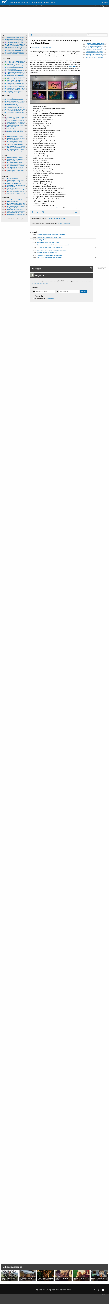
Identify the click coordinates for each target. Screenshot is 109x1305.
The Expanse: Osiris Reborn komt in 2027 (15, 167)
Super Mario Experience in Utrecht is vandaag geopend (15, 143)
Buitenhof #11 (15, 128)
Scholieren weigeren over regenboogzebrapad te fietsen (15, 123)
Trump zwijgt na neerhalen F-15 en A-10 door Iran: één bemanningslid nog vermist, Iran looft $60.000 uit (15, 91)
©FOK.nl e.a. (105, 1295)
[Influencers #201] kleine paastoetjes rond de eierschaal (15, 119)
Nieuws (10, 6)
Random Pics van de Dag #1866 (15, 44)
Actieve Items (4, 6)
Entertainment (20, 2)
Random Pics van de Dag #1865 (15, 55)
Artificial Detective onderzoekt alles (15, 147)
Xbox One (53, 35)
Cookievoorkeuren (65, 1290)
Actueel (12, 2)
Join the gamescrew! (63, 223)
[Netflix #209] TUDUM (15, 126)
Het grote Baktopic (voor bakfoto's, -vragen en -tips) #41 (15, 130)
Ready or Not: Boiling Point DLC (15, 183)
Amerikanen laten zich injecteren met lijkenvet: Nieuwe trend (15, 53)
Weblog (102, 6)
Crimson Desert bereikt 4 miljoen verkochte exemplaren (15, 159)
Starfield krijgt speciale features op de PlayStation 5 (15, 136)
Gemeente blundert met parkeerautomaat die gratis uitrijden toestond (15, 39)
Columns (17, 6)
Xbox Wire (72, 66)
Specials (35, 6)
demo (53, 207)
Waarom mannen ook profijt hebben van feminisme (15, 41)
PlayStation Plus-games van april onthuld (15, 138)
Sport (28, 2)
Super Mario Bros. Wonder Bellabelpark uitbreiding (15, 146)
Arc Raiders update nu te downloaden (15, 141)
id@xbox (58, 207)
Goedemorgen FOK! (15, 69)
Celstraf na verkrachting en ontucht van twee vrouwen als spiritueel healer (15, 85)
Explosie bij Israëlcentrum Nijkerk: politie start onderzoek (15, 52)
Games (34, 2)
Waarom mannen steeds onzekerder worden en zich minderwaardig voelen (15, 42)
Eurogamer (76, 207)
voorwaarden (50, 298)
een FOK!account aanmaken (40, 283)
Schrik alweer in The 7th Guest (15, 212)
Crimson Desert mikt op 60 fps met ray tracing (15, 185)
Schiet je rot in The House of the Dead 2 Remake (15, 193)
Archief (40, 6)
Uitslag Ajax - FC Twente (15, 64)
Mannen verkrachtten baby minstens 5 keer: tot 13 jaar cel (15, 49)
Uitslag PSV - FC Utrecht (15, 81)
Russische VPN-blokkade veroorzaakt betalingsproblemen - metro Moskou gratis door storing (15, 89)
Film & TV (41, 2)
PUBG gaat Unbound (15, 139)
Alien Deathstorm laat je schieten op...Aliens (15, 149)
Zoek (107, 6)
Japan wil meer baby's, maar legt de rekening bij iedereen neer (15, 86)
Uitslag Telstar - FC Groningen (15, 80)
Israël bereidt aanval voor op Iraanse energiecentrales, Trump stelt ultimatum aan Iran (15, 77)
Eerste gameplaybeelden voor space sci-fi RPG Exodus (15, 214)
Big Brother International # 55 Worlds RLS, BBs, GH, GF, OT (15, 117)
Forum (96, 6)
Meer (53, 2)
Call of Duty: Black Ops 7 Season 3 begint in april (15, 170)
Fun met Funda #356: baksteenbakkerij (15, 62)
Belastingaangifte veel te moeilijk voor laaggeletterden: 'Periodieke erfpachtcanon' (15, 37)
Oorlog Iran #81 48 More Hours (15, 131)
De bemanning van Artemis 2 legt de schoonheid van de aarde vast (15, 75)
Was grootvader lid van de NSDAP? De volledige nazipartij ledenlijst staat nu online (15, 88)
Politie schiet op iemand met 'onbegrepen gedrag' (15, 50)
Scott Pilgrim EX (15, 186)
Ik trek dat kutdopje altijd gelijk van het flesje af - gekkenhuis (15, 47)
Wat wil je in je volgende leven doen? (15, 120)
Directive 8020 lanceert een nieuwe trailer (15, 172)
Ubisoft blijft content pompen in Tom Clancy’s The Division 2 (15, 190)
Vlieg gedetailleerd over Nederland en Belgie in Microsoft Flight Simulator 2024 (15, 182)
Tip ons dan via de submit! (56, 218)
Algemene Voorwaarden (43, 1290)
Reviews (23, 6)
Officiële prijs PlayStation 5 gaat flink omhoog (15, 144)
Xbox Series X (60, 35)
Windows (47, 35)
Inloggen (105, 2)
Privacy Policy (55, 1290)
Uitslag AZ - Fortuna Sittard (15, 78)
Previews (29, 6)
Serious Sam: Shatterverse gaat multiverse (15, 151)
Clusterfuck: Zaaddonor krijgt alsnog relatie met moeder (15, 122)
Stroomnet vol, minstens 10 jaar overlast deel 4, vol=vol (15, 125)
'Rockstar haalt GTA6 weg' (15, 188)
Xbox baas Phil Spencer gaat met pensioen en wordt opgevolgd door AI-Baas (15, 191)
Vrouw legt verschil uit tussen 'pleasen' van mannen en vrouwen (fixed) (15, 61)
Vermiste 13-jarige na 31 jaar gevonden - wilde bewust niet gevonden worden (15, 45)
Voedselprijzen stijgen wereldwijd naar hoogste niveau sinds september (15, 83)
